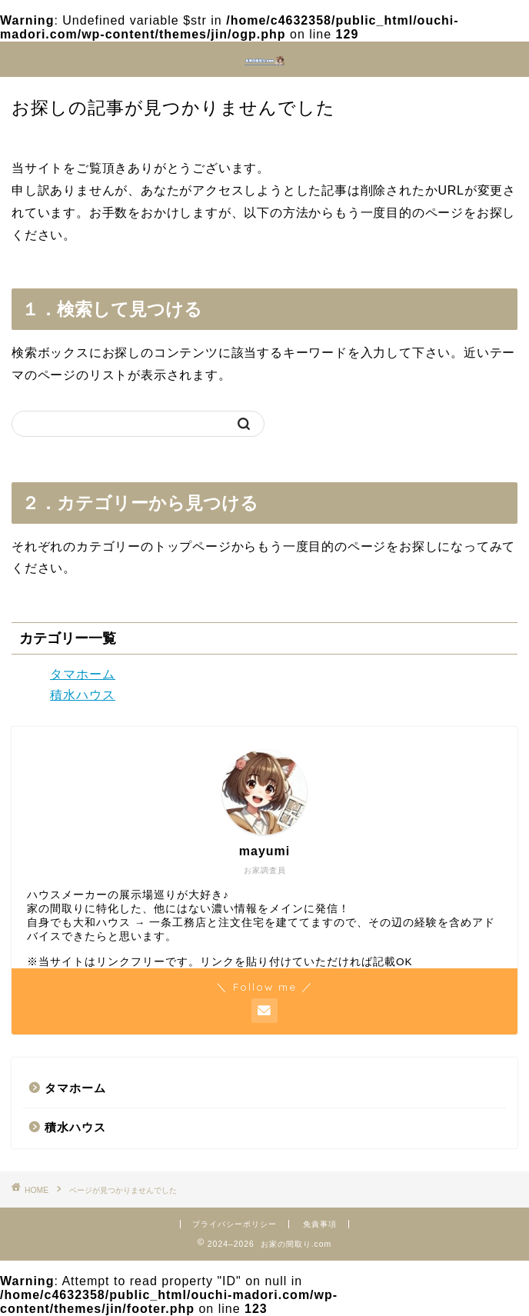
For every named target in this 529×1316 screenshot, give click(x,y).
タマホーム (82, 674)
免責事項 (320, 1224)
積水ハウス (82, 694)
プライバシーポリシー (234, 1224)
